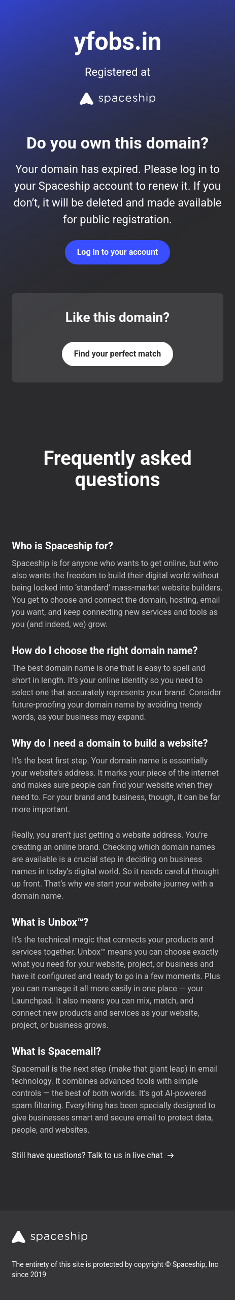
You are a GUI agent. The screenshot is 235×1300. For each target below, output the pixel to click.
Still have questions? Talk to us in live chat (93, 1155)
